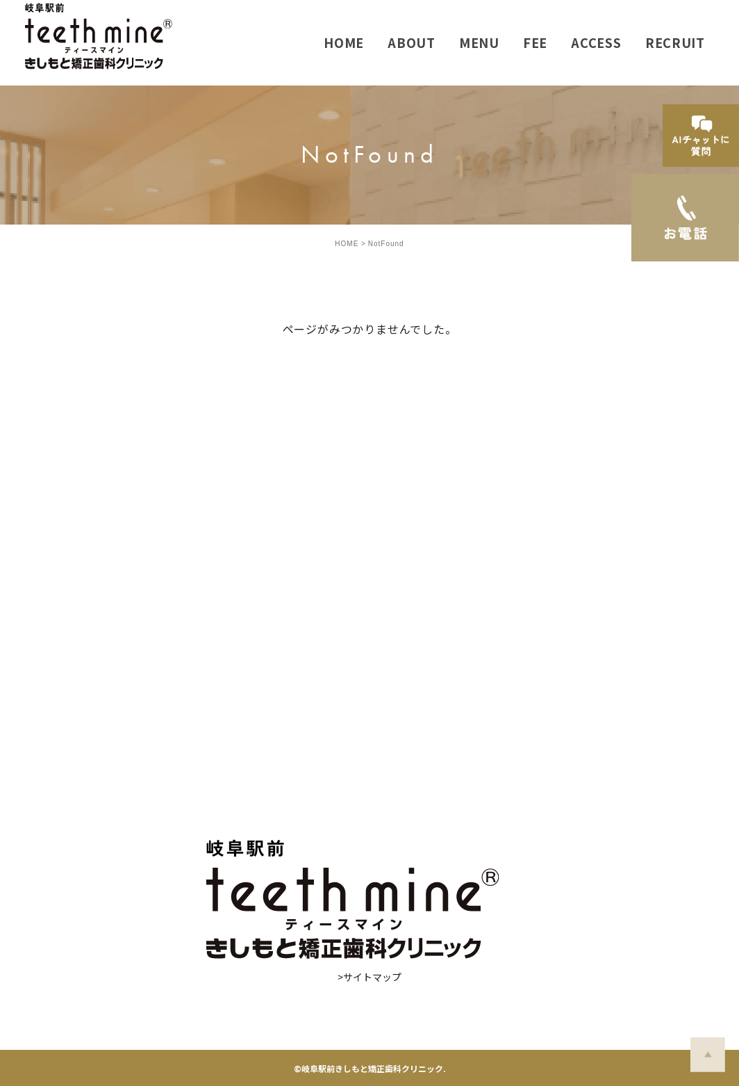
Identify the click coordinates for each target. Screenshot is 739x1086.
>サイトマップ (369, 977)
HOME (346, 244)
